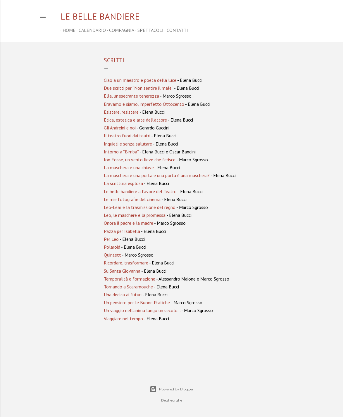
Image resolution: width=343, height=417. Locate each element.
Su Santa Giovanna (122, 271)
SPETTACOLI (148, 30)
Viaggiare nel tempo (123, 318)
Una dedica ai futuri (123, 294)
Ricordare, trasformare (126, 263)
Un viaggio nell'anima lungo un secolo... (142, 310)
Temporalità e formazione (129, 279)
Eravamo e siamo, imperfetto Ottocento (144, 104)
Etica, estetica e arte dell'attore (135, 120)
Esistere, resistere (121, 112)
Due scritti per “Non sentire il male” (138, 88)
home (67, 30)
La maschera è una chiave (129, 167)
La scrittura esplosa (123, 183)
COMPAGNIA (119, 30)
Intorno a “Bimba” (121, 152)
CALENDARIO (90, 30)
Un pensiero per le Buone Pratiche (137, 302)
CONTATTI (175, 30)
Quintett (112, 255)
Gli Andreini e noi (120, 128)
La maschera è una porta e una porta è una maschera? (157, 175)
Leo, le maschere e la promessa (135, 215)
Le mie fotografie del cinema (132, 199)
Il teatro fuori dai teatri (127, 136)
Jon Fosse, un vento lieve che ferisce (139, 159)
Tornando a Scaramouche (128, 287)
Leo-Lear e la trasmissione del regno (139, 207)
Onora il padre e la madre (128, 223)
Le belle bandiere (100, 16)
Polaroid (112, 247)
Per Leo (111, 239)
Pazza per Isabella (122, 231)
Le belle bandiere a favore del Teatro (140, 191)
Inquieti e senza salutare (128, 144)
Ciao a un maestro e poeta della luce (140, 80)
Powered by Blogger (172, 389)
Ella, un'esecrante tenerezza (131, 96)
